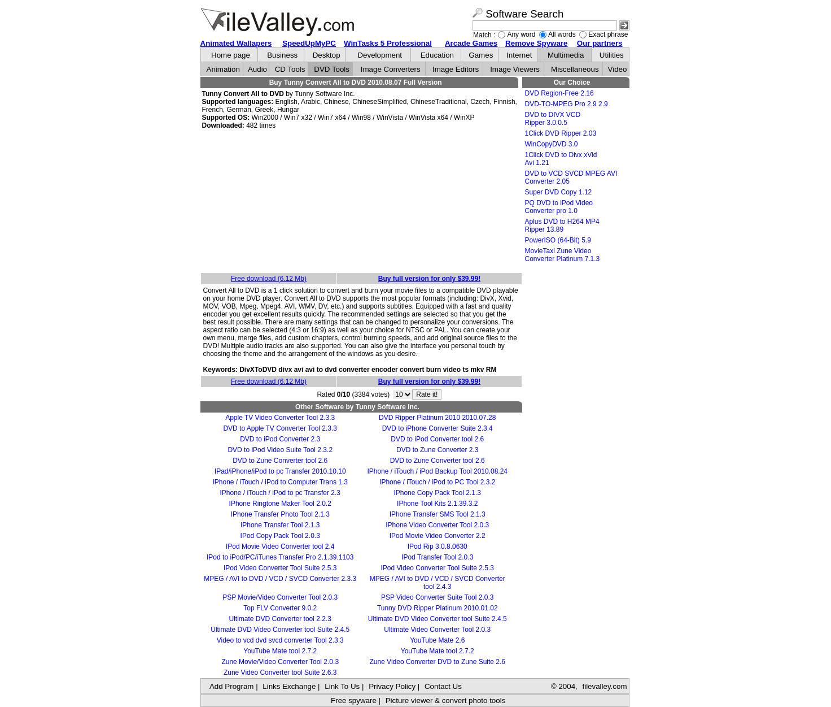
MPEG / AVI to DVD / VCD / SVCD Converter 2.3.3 (280, 579)
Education (437, 55)
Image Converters (391, 69)
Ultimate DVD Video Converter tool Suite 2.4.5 (437, 619)
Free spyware (354, 700)
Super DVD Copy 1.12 (558, 192)
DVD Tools (331, 69)
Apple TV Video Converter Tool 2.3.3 (280, 418)
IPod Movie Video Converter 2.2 (438, 536)
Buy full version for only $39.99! (429, 279)
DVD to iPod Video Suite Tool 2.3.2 (280, 450)
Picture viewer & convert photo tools (446, 700)
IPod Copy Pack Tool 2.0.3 (280, 536)
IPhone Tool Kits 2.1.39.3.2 (437, 504)
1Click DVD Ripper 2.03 (561, 133)
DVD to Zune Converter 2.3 (437, 450)
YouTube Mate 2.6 (437, 640)
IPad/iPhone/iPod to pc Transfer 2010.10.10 (280, 471)
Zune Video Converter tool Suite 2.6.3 (280, 672)
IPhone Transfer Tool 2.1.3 (280, 525)
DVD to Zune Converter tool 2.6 (280, 461)
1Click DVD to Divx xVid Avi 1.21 (561, 159)
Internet (519, 55)
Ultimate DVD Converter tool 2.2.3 (280, 619)
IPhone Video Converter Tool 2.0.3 (437, 525)
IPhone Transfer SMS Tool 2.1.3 (438, 514)
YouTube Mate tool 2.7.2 (280, 651)
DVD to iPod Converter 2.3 (280, 439)
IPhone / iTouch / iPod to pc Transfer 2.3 (280, 493)
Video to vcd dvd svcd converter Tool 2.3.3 (280, 640)
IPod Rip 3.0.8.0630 (437, 546)
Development (379, 55)
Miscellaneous (574, 69)
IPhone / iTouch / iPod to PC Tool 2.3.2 (437, 482)
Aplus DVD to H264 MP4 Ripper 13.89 (562, 225)
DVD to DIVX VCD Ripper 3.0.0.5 (553, 119)
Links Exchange (289, 686)
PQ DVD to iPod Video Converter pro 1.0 (559, 207)
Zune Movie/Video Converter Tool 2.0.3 (280, 662)
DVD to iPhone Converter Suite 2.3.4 (437, 428)
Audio (257, 69)
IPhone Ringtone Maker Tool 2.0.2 (280, 504)
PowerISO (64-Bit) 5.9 (558, 240)
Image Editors (455, 69)
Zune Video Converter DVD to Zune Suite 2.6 (437, 662)
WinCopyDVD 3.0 (551, 144)
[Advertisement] (361, 201)
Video (617, 69)
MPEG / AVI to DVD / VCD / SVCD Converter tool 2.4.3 (437, 583)
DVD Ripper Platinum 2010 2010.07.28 (437, 418)
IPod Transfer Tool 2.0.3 (437, 557)
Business (282, 55)
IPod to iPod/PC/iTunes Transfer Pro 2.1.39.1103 (280, 557)
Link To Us (342, 686)
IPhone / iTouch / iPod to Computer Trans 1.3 (279, 482)
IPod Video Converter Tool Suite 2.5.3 (280, 568)
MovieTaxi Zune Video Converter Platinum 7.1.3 (562, 255)
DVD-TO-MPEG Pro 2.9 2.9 (566, 104)
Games (481, 55)
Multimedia (566, 55)
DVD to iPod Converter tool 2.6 (437, 439)
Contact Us (443, 686)
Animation (223, 69)
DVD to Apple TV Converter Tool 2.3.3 (280, 428)
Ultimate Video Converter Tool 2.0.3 (437, 630)
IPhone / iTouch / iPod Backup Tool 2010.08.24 (437, 471)
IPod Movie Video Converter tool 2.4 (280, 546)
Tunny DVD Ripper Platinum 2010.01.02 (437, 608)
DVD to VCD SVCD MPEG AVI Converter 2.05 (571, 177)
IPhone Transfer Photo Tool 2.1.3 (280, 514)
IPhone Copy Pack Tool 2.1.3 (437, 493)
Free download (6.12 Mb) (269, 279)
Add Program (231, 686)
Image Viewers (515, 69)
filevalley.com (604, 686)
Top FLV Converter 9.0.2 (280, 608)
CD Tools (290, 69)
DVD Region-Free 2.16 (559, 93)
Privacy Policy (392, 686)
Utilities (612, 55)
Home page (230, 55)
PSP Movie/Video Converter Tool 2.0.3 (280, 597)
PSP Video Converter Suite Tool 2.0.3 (437, 597)
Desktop (326, 55)
